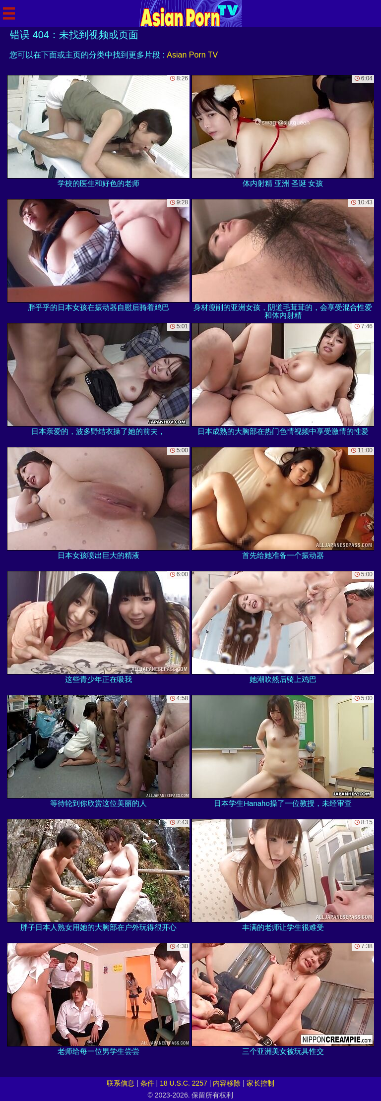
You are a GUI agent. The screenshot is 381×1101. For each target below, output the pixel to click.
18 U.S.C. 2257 (183, 1083)
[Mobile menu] (9, 13)
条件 (147, 1083)
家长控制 (260, 1083)
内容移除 (227, 1083)
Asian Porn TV (192, 55)
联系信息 (120, 1083)
